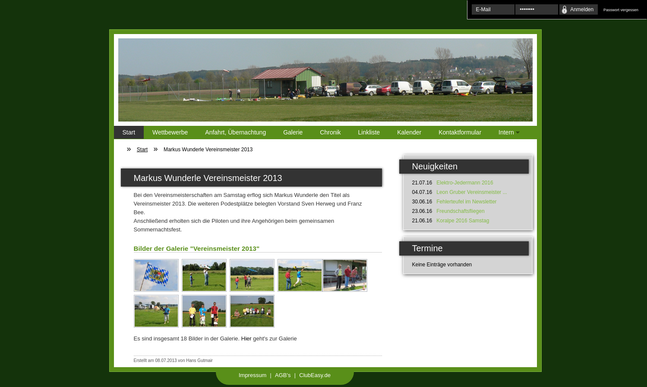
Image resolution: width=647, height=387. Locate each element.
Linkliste (369, 132)
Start (129, 132)
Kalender (409, 132)
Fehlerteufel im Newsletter (466, 202)
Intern (505, 134)
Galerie (293, 132)
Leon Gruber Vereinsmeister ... (471, 192)
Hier (246, 338)
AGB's (282, 375)
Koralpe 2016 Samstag (462, 221)
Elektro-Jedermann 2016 (464, 183)
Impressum (252, 375)
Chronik (330, 132)
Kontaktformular (460, 132)
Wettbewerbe (170, 132)
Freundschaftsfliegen (460, 211)
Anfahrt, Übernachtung (235, 132)
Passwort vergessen (620, 10)
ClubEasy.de (315, 375)
